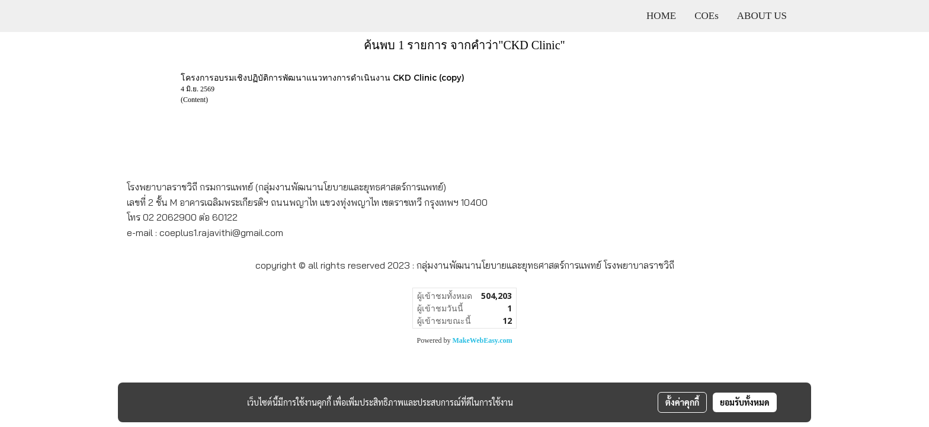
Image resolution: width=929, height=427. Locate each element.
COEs (706, 15)
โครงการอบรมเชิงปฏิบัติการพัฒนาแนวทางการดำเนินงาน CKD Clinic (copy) (322, 77)
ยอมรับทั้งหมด (745, 402)
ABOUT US (762, 15)
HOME (661, 15)
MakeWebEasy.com (482, 340)
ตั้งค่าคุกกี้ (682, 402)
